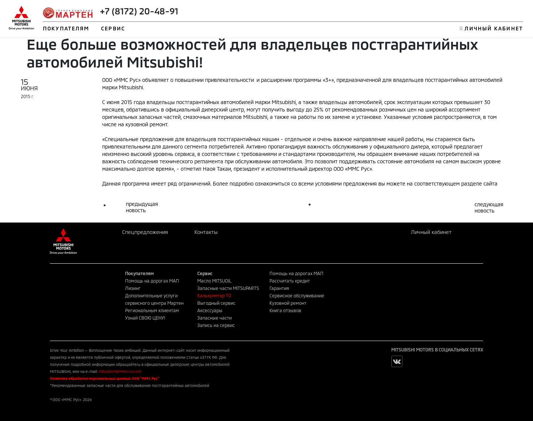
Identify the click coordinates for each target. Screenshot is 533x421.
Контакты (206, 232)
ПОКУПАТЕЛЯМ (66, 28)
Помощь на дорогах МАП (152, 280)
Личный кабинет (431, 232)
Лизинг (133, 288)
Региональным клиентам (152, 310)
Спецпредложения (145, 232)
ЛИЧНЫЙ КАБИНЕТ (494, 28)
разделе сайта (479, 183)
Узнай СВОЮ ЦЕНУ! (145, 317)
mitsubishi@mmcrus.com (119, 371)
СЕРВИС (113, 28)
